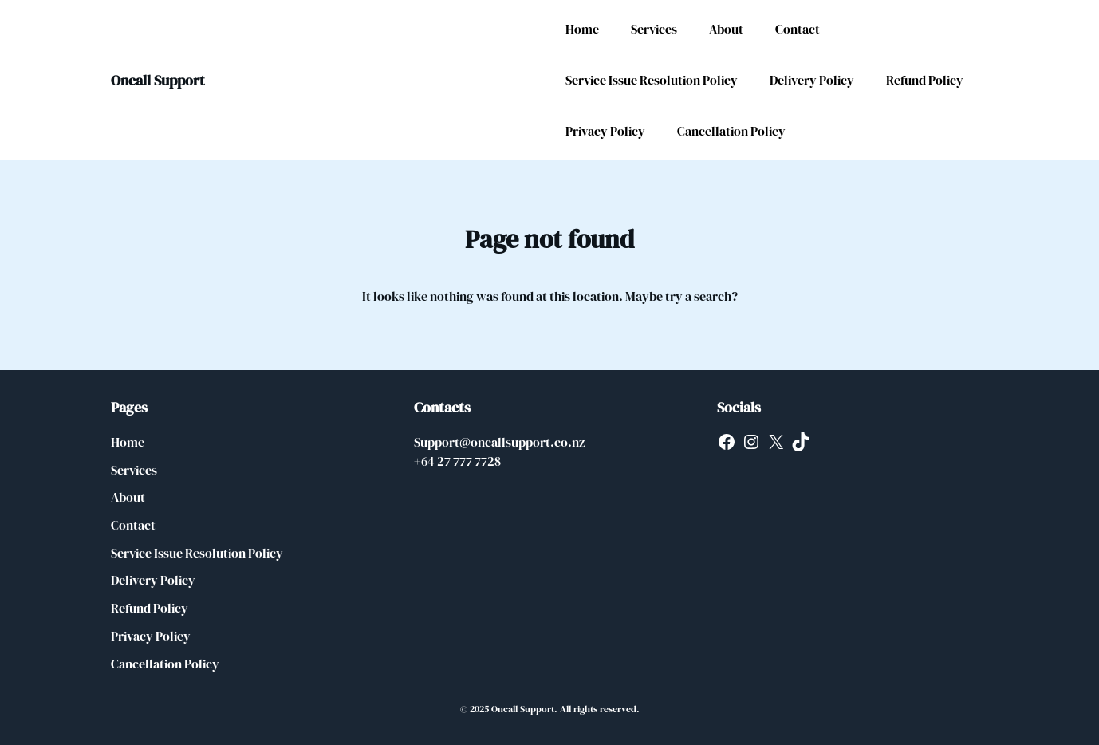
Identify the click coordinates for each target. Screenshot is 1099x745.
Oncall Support (158, 80)
